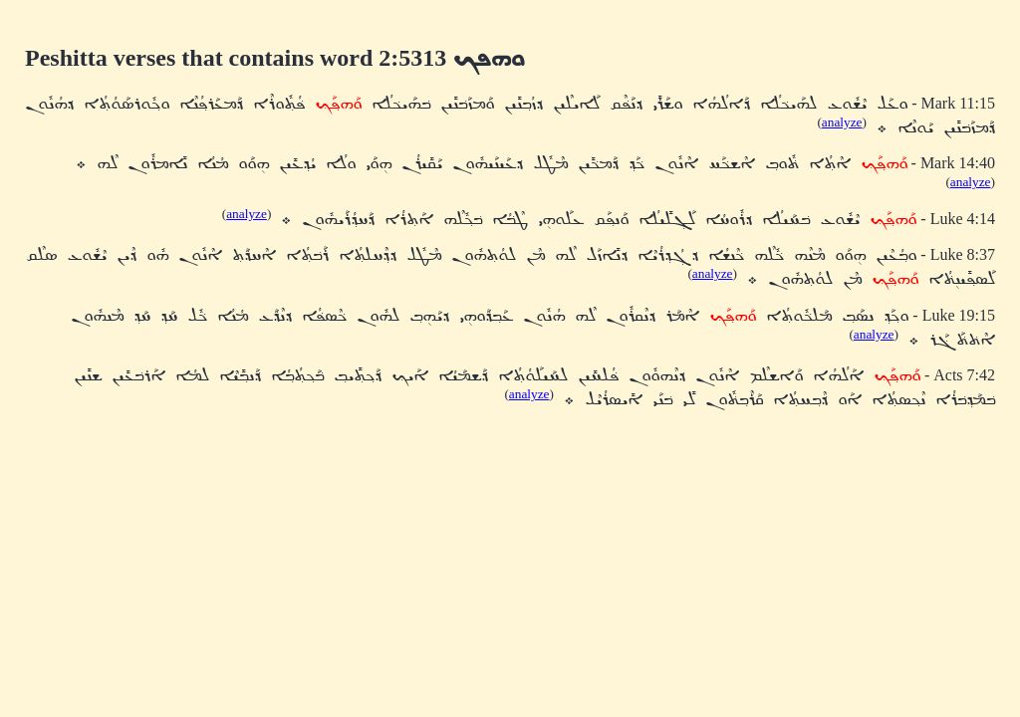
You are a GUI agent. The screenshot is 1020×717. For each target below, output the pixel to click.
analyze (842, 122)
